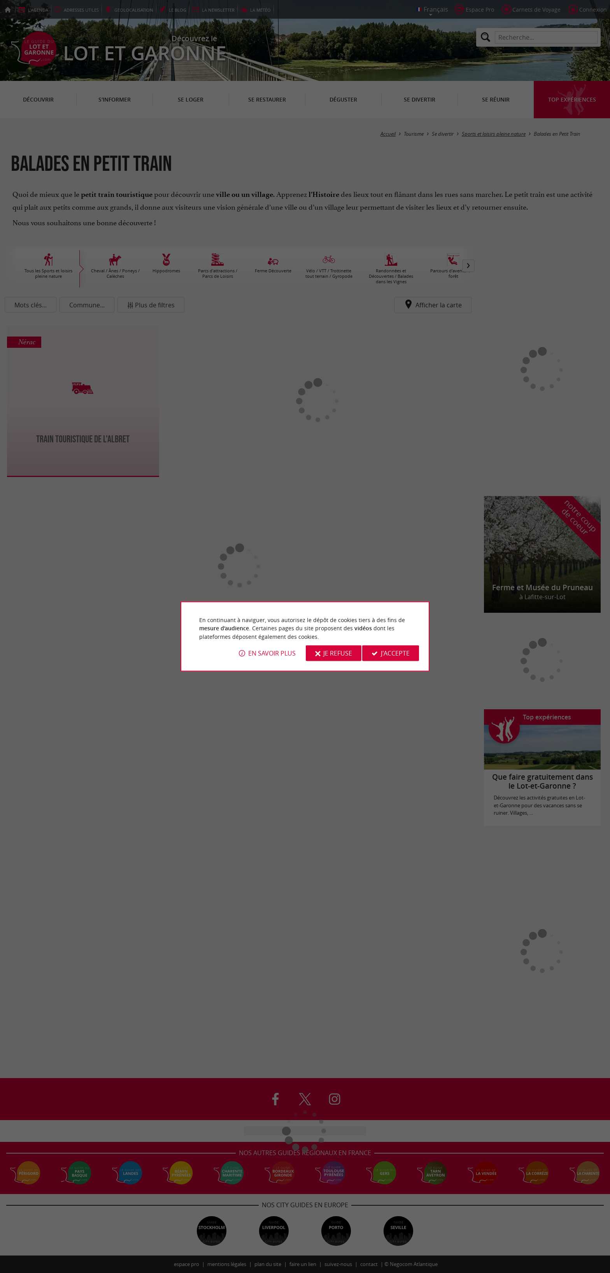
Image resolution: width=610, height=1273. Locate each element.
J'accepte (395, 653)
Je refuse (337, 653)
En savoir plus (272, 653)
